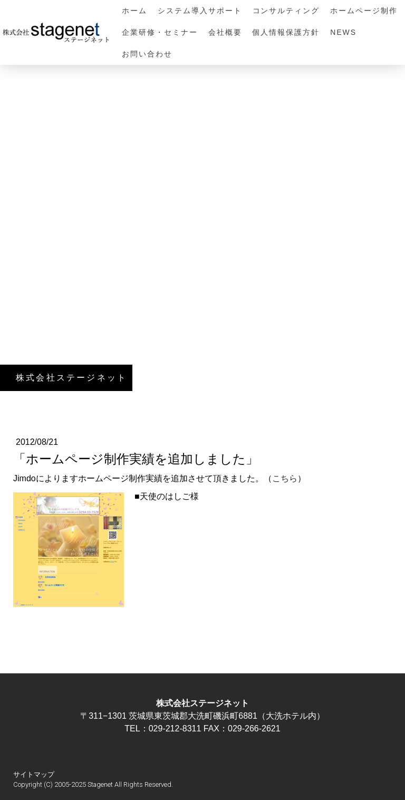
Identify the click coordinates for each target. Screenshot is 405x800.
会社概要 (225, 32)
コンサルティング (286, 10)
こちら (284, 478)
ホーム (134, 10)
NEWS (343, 32)
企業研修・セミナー (160, 32)
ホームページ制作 (364, 10)
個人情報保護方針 (286, 32)
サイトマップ (33, 774)
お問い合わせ (147, 54)
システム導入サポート (200, 10)
